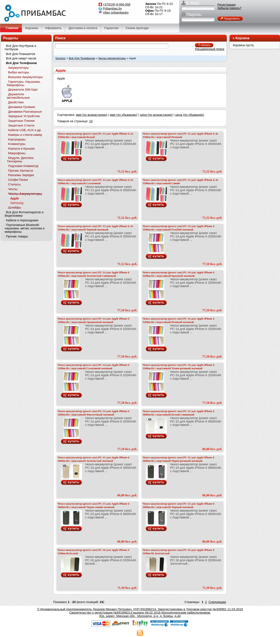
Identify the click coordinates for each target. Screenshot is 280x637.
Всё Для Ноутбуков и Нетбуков (20, 47)
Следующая (217, 602)
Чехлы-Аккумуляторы (112, 58)
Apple (14, 198)
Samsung (16, 203)
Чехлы (12, 189)
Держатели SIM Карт (23, 89)
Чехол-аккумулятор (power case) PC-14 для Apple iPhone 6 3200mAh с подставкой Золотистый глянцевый (93, 274)
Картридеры (17, 139)
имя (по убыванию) (123, 114)
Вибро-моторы (18, 72)
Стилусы (14, 184)
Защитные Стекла (21, 125)
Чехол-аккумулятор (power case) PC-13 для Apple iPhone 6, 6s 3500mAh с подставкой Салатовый (95, 181)
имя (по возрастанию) (91, 114)
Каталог (61, 58)
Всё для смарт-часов (21, 58)
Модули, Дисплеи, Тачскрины (20, 159)
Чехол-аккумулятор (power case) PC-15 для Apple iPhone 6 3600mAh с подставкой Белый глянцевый (178, 413)
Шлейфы (14, 207)
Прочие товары (17, 236)
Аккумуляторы (18, 67)
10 (90, 121)
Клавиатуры (16, 144)
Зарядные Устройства (24, 116)
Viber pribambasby (116, 12)
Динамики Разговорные (25, 111)
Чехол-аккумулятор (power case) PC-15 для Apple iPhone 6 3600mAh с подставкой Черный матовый (178, 505)
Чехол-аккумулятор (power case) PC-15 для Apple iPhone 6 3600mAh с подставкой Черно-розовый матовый (178, 459)
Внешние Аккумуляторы (25, 77)
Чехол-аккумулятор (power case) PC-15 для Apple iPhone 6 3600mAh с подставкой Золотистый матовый (93, 459)
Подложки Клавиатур (23, 166)
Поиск (60, 38)
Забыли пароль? (229, 8)
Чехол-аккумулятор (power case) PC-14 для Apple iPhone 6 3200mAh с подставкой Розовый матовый (178, 320)
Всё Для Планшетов (20, 54)
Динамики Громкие (21, 107)
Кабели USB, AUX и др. (25, 130)
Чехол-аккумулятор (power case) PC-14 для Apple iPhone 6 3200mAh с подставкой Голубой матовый (178, 227)
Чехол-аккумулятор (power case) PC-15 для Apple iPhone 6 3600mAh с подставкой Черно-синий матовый (93, 505)
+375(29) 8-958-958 (116, 4)
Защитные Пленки (21, 120)
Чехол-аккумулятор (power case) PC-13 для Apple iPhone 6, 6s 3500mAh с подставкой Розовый (180, 135)
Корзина (242, 38)
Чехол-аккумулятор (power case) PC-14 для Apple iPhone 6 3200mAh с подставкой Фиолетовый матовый (93, 413)
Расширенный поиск (209, 49)
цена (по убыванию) (189, 114)
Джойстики (16, 102)
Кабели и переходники (22, 220)
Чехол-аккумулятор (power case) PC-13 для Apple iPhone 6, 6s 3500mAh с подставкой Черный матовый (95, 227)
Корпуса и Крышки (21, 148)
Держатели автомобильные (18, 96)
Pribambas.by (112, 8)
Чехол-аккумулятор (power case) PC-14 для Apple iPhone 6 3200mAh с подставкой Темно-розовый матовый (178, 366)
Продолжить (230, 18)
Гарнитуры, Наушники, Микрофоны (24, 83)
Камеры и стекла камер (25, 134)
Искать (204, 45)
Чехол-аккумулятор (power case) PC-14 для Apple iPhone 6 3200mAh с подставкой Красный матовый (178, 274)
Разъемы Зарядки (21, 175)
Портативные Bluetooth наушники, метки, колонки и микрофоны (25, 228)
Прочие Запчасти (20, 170)
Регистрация (226, 4)
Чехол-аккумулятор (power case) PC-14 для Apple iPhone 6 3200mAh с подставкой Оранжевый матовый (93, 320)
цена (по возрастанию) (156, 114)
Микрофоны (16, 153)
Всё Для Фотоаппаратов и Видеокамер (24, 213)
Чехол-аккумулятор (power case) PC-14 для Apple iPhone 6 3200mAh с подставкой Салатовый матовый (93, 366)
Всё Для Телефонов (82, 58)
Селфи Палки (18, 179)
